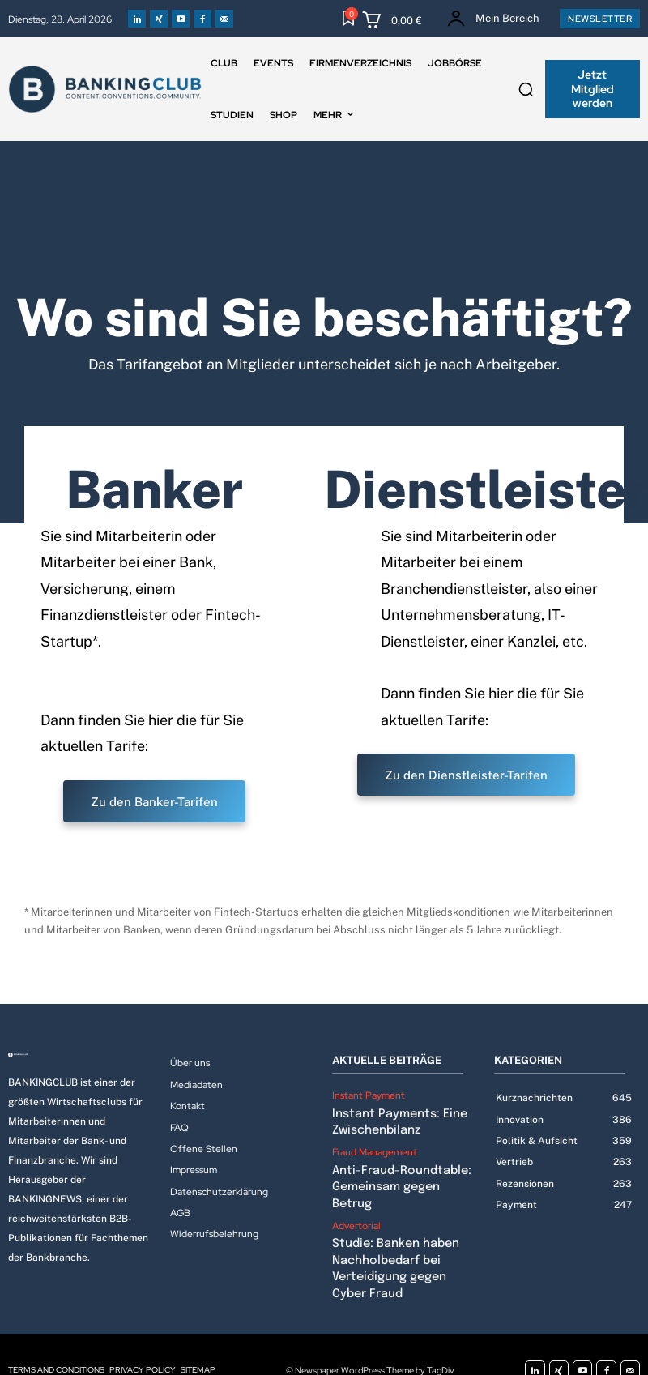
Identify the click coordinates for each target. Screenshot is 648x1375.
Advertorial (356, 1202)
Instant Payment (368, 1095)
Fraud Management (374, 1149)
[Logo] (81, 1055)
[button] (525, 89)
